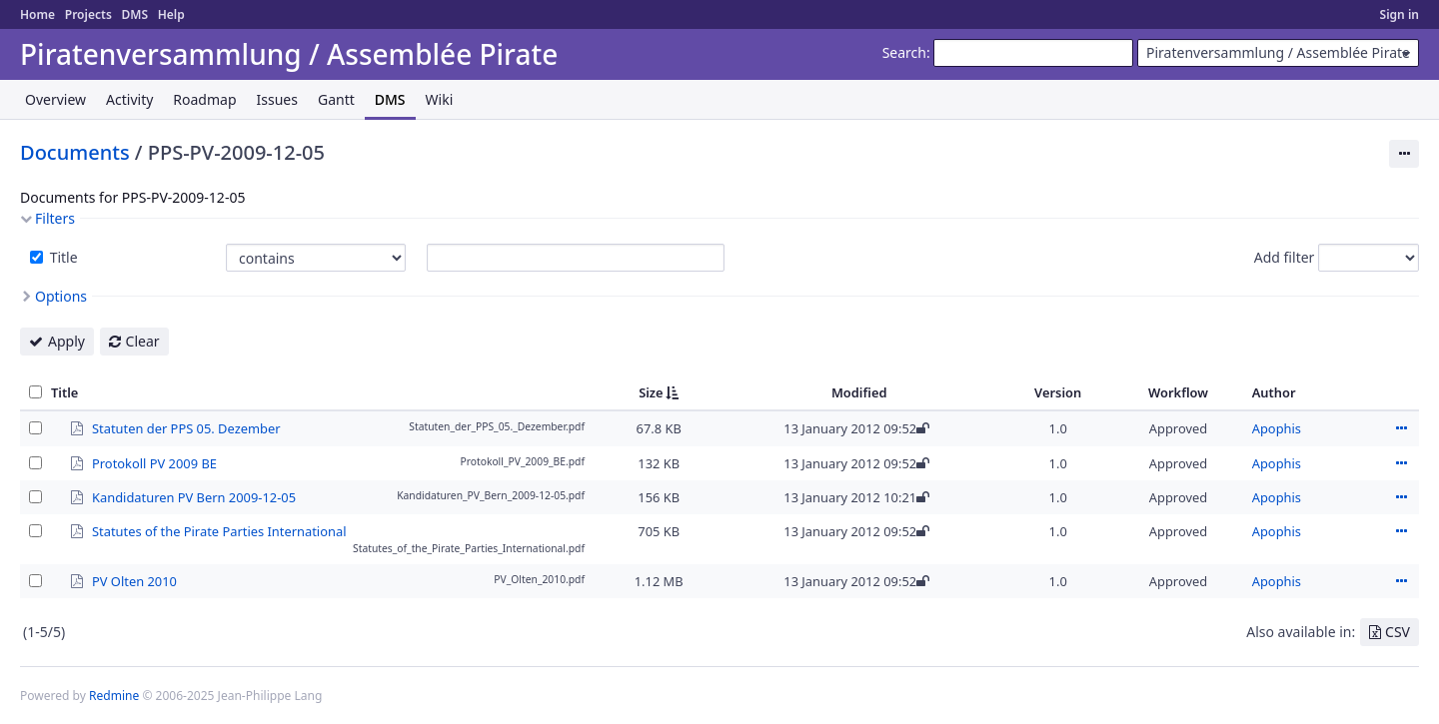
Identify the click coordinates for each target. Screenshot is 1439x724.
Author (1274, 392)
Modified (859, 392)
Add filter (1284, 257)
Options (61, 296)
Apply (66, 341)
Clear (143, 341)
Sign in (1399, 14)
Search (904, 52)
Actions (1401, 428)
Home (37, 14)
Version (1057, 392)
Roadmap (204, 99)
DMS (134, 14)
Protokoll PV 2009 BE (154, 462)
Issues (277, 99)
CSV (1397, 631)
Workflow (1178, 392)
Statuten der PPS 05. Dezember (186, 427)
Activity (129, 99)
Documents (75, 152)
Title (62, 257)
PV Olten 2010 (134, 580)
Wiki (440, 99)
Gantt (336, 99)
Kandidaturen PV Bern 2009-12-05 (194, 496)
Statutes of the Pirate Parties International (219, 530)
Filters (55, 218)
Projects (88, 14)
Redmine (114, 695)
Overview (55, 99)
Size (651, 392)
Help (171, 14)
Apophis (1276, 428)
